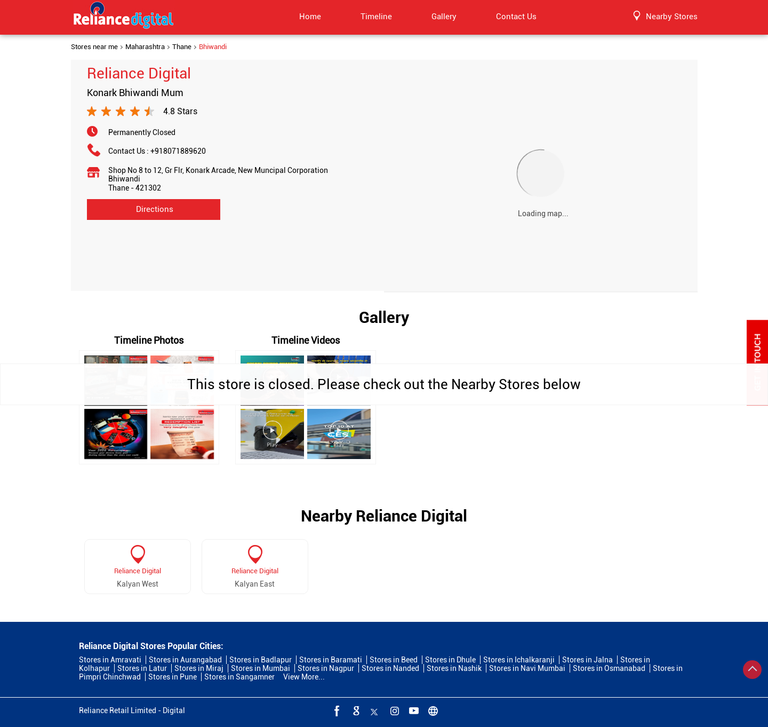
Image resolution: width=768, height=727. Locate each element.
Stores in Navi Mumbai (527, 668)
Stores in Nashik (454, 668)
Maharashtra (145, 47)
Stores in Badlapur (260, 659)
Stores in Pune (172, 677)
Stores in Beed (394, 659)
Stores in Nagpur (326, 668)
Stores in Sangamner (239, 677)
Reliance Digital (137, 571)
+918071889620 (178, 151)
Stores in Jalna (587, 659)
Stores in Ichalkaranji (519, 659)
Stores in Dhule (450, 659)
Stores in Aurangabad (185, 659)
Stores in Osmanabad (609, 668)
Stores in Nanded (390, 668)
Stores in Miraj (198, 668)
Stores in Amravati (110, 659)
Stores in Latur (142, 668)
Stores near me (94, 47)
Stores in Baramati (330, 659)
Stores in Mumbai (260, 668)
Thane (181, 47)
